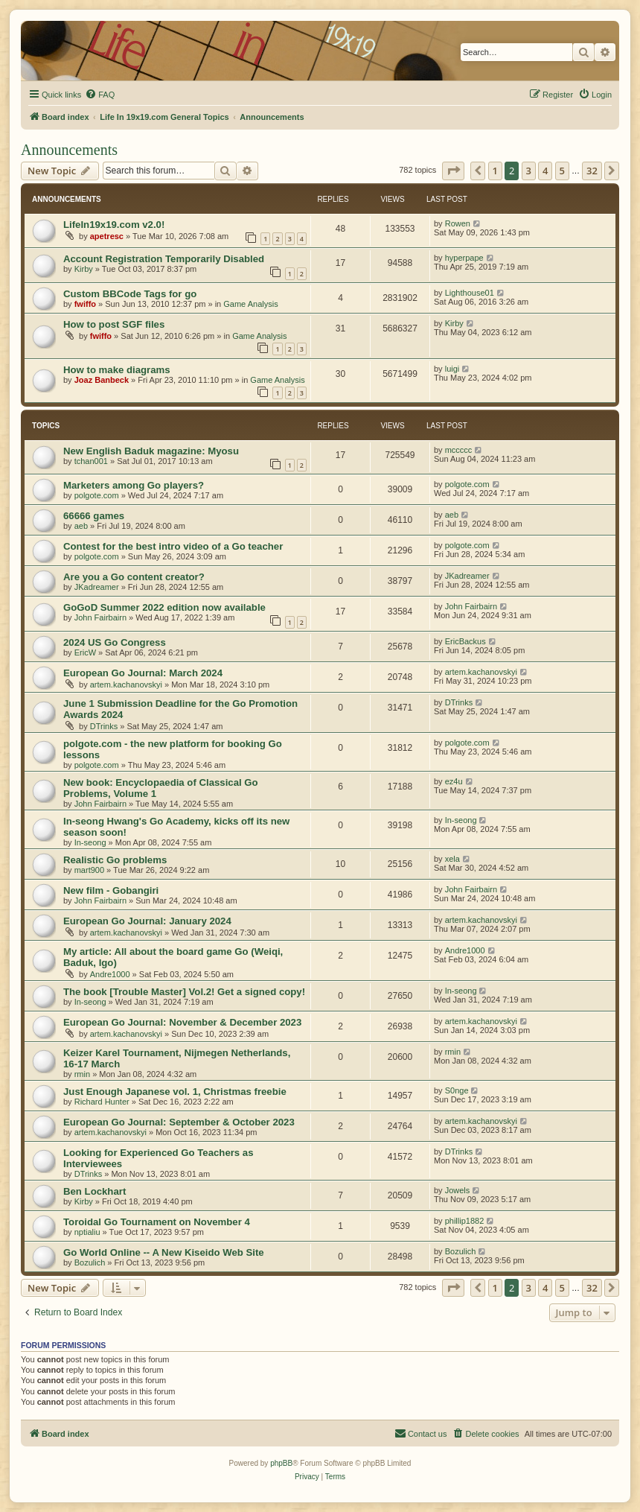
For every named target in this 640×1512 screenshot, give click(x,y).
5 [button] (562, 170)
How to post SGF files (113, 324)
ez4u (454, 781)
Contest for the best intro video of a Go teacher (173, 546)
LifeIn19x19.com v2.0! (113, 224)
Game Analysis (250, 303)
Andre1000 (110, 974)
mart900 (89, 869)
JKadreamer (96, 586)
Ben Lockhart (94, 1191)
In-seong (90, 842)
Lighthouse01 (469, 292)
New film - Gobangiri (111, 890)
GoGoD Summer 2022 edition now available (164, 607)
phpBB (281, 1463)
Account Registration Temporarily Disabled (163, 258)
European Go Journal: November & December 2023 (182, 1022)
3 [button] (528, 170)
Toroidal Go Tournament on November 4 (156, 1221)
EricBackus (465, 641)
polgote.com (96, 495)
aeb (81, 525)
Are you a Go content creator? (134, 576)
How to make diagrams (116, 369)
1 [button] (495, 170)
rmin (82, 1074)
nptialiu (87, 1231)
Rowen (457, 223)
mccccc (459, 449)
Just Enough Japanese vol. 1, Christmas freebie (175, 1091)
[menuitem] (100, 95)
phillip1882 (464, 1220)
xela (452, 858)
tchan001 (91, 461)
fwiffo (85, 303)
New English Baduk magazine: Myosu (151, 451)
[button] (453, 171)
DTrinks (104, 726)
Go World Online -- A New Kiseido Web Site (163, 1252)
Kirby (83, 268)
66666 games (93, 515)
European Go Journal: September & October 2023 (179, 1122)
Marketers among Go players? (133, 485)
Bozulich (90, 1262)
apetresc (107, 236)
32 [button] (592, 170)
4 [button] (545, 170)
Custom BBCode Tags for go (129, 293)
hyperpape (464, 257)
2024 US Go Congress (114, 642)
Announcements (69, 150)
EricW (85, 652)
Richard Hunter (101, 1101)
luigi (452, 368)
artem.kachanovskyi (126, 684)
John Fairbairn (100, 617)
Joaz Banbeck (101, 379)
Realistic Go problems (115, 859)
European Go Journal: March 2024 (143, 673)
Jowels (457, 1190)
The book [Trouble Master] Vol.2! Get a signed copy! (184, 991)
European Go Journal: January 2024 (147, 921)
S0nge (457, 1090)
